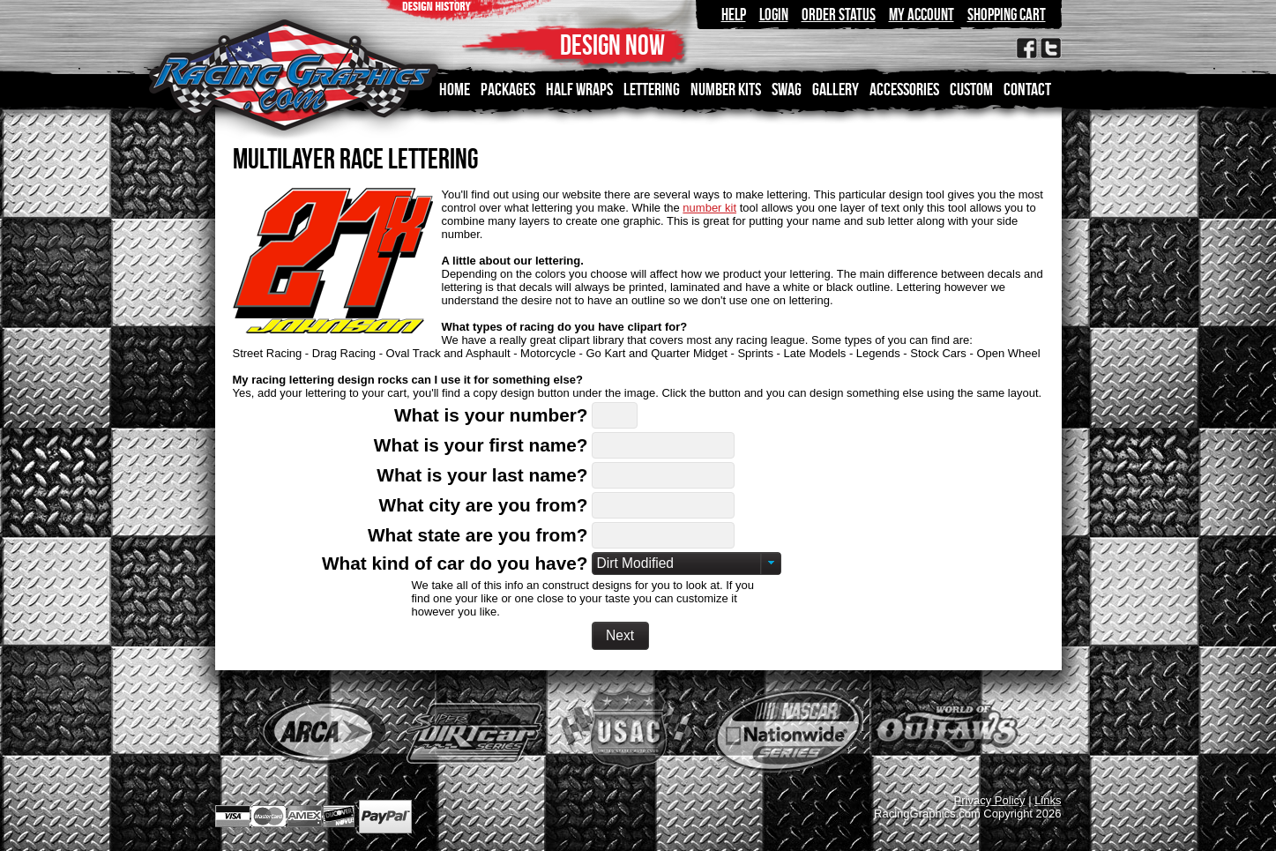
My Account (921, 14)
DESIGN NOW (612, 44)
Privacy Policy (990, 800)
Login (773, 14)
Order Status (839, 14)
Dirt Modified (636, 563)
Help (733, 14)
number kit (709, 207)
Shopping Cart (1006, 14)
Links (1047, 800)
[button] (620, 636)
